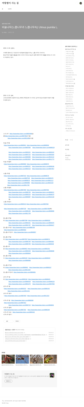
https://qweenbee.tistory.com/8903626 (43, 154)
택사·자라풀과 (70, 72)
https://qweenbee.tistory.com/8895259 (16, 258)
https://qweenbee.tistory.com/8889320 (39, 220)
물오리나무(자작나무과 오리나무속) (14, 332)
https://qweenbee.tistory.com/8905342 (24, 312)
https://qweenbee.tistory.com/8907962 (16, 136)
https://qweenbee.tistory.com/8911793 (20, 213)
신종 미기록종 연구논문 (72, 112)
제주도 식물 (70, 90)
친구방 (68, 126)
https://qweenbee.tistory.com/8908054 (43, 305)
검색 (77, 3)
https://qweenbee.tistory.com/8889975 (38, 164)
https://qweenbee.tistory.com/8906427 (43, 225)
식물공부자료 (70, 106)
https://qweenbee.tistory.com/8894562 (15, 230)
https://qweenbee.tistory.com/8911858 (19, 138)
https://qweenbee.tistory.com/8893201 (20, 152)
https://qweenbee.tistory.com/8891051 (20, 223)
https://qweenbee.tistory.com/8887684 (20, 147)
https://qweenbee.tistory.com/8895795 (20, 192)
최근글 (66, 140)
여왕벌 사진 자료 (70, 131)
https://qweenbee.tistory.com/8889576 (38, 176)
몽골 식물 (69, 94)
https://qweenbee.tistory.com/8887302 (15, 309)
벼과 (68, 66)
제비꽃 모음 (70, 79)
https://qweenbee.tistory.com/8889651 (16, 248)
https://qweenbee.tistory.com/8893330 (20, 251)
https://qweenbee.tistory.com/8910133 (43, 197)
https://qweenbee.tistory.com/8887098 (16, 220)
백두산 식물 (70, 88)
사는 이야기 (69, 123)
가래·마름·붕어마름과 (71, 75)
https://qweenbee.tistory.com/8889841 (17, 267)
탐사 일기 (69, 117)
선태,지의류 (69, 70)
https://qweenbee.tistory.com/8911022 (38, 295)
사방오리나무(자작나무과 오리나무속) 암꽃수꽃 (17, 338)
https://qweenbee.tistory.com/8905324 (20, 194)
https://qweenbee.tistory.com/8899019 (19, 180)
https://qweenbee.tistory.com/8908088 (43, 251)
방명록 (9, 9)
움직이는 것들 (70, 119)
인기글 (71, 140)
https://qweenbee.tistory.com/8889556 (38, 145)
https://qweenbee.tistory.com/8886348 (39, 309)
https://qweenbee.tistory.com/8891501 (39, 248)
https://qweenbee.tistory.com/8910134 (42, 183)
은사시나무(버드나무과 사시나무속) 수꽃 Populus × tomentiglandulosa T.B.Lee (25, 334)
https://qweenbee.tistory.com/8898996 (43, 211)
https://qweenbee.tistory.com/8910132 (43, 157)
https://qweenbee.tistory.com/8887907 (16, 239)
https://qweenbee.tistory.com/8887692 (38, 190)
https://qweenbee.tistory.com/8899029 (39, 258)
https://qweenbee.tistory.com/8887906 (15, 190)
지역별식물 (69, 86)
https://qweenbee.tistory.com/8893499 (21, 133)
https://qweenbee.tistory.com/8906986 (20, 157)
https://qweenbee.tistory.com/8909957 (25, 232)
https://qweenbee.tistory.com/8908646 (20, 253)
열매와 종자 (70, 58)
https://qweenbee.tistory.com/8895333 (43, 152)
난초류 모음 (69, 81)
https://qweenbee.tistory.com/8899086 (20, 260)
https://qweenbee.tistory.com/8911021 (19, 291)
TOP (80, 401)
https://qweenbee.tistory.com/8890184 (16, 279)
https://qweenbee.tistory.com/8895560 (43, 241)
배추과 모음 (70, 64)
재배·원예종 (70, 83)
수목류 (13, 329)
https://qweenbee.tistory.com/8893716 (20, 305)
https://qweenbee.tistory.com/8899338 (43, 244)
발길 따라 (69, 121)
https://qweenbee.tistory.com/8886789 (24, 227)
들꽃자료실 (7, 329)
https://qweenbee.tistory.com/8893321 (20, 166)
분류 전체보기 (71, 46)
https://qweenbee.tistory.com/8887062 (37, 204)
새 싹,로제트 (70, 55)
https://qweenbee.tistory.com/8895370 (42, 178)
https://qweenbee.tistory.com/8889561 (15, 145)
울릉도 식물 (70, 92)
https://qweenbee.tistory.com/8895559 (20, 281)
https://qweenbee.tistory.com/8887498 (39, 208)
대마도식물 (69, 99)
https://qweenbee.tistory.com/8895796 (20, 241)
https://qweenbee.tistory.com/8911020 (19, 270)
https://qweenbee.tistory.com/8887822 (15, 302)
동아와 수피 (70, 60)
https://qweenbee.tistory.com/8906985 (19, 183)
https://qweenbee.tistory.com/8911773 (43, 159)
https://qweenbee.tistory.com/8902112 (42, 180)
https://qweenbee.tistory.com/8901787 (20, 225)
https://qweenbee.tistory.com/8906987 (20, 197)
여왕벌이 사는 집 (10, 3)
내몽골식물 (69, 101)
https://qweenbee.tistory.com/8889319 (43, 147)
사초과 (68, 68)
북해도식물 (69, 96)
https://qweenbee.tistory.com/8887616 (15, 176)
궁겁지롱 (69, 110)
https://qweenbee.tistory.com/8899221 (43, 192)
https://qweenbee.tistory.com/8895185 (20, 211)
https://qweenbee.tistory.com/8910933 (20, 159)
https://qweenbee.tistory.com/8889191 (15, 204)
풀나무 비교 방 (70, 108)
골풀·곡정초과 (70, 62)
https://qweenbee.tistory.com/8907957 (43, 168)
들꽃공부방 (69, 103)
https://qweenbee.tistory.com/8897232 (20, 154)
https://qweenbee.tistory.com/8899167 (40, 267)
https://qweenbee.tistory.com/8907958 (43, 284)
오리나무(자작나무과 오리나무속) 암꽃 (15, 340)
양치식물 (69, 77)
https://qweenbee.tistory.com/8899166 (43, 166)
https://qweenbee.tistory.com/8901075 (20, 284)
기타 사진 (68, 128)
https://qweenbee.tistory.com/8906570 (43, 194)
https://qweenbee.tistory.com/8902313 (20, 168)
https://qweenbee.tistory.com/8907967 (15, 295)
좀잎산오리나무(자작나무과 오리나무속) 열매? (17, 336)
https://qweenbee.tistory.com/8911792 (18, 185)
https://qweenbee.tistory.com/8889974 (39, 239)
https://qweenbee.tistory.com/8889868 (15, 164)
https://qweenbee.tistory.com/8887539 (19, 178)
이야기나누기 (69, 115)
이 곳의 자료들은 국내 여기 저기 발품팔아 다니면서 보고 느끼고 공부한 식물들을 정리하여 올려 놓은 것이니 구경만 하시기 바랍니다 (26, 377)
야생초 (69, 51)
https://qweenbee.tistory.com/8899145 (39, 288)
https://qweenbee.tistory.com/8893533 (15, 288)
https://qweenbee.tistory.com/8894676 (43, 223)
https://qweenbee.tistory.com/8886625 (39, 279)
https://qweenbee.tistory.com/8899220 (43, 281)
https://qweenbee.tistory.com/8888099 (22, 300)
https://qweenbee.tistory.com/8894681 (25, 272)
